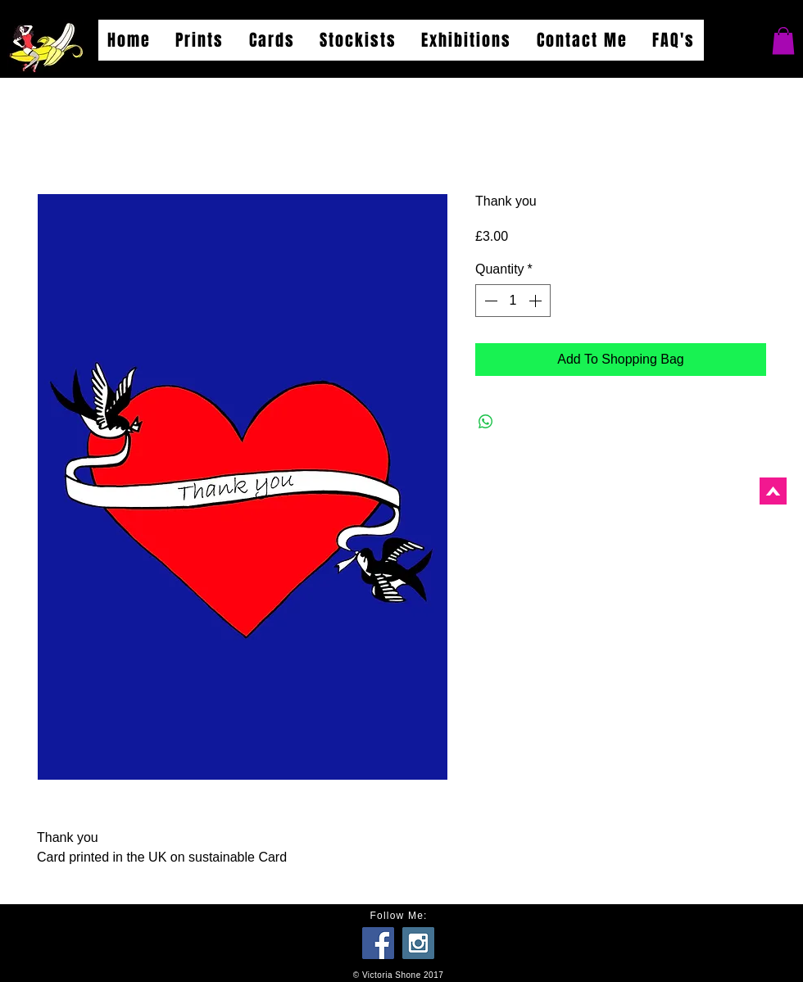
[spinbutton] (513, 300)
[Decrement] (489, 300)
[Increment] (536, 300)
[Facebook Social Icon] (378, 943)
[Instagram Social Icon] (418, 943)
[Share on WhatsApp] (486, 422)
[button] (783, 40)
